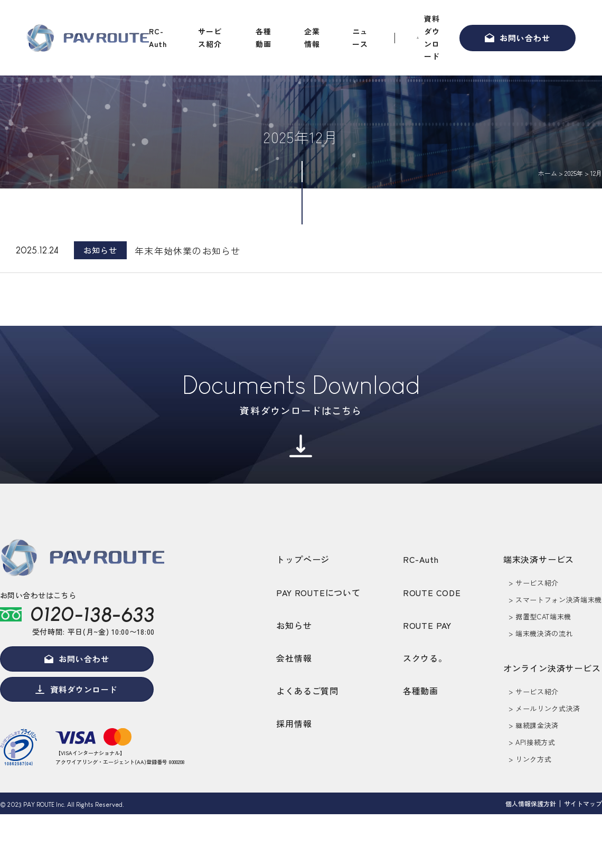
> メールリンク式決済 (544, 708)
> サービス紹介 (534, 583)
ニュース (360, 37)
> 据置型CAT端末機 (540, 616)
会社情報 (294, 658)
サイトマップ (583, 805)
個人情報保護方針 (530, 805)
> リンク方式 (530, 759)
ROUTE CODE (432, 592)
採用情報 (294, 723)
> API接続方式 (532, 742)
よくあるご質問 (307, 690)
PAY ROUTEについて (318, 592)
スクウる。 (425, 658)
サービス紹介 (210, 37)
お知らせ (294, 625)
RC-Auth (158, 37)
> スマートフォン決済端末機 (555, 600)
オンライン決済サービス (552, 668)
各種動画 (263, 37)
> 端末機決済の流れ (541, 633)
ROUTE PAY (427, 625)
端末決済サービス (538, 559)
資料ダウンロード (432, 37)
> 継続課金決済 (534, 725)
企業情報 (312, 37)
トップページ (303, 559)
